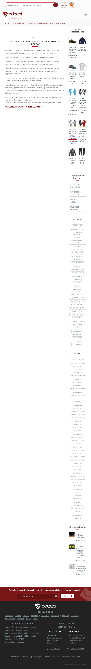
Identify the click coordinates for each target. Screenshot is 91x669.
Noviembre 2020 (77, 447)
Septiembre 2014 (77, 505)
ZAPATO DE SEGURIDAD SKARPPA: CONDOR (72, 75)
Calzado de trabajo (31, 633)
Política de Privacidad (71, 656)
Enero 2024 (82, 389)
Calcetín (74, 321)
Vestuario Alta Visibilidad (77, 233)
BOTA (80, 324)
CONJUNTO (75, 311)
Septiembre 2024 (77, 385)
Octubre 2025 (78, 369)
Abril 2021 (81, 440)
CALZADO (81, 314)
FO (77, 301)
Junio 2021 (82, 437)
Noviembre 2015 (77, 483)
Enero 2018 (82, 450)
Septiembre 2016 (77, 473)
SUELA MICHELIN (77, 246)
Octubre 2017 (74, 457)
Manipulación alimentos (77, 290)
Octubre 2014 (78, 502)
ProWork (77, 266)
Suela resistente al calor (77, 242)
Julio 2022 (82, 411)
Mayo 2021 (74, 440)
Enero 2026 (82, 363)
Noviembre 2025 (77, 366)
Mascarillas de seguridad (14, 642)
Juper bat (75, 615)
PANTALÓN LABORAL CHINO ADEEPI (82, 161)
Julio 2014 (74, 508)
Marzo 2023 (78, 398)
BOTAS (81, 321)
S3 (72, 256)
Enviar (68, 596)
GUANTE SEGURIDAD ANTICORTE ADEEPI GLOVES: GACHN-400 (82, 103)
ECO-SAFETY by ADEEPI (77, 304)
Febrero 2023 (78, 402)
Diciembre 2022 (78, 405)
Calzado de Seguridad (74, 208)
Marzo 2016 (81, 479)
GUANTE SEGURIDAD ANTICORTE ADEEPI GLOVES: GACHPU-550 (73, 134)
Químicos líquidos (77, 263)
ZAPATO (75, 226)
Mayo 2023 (82, 395)
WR (81, 226)
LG (78, 294)
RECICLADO (77, 259)
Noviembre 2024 (77, 382)
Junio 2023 (74, 395)
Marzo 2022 (81, 418)
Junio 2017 (83, 457)
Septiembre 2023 (77, 392)
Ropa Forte (9, 630)
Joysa (35, 618)
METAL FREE (77, 283)
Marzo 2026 (81, 360)
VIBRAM (82, 229)
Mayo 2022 (82, 415)
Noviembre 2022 (77, 408)
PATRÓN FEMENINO (77, 276)
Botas (74, 324)
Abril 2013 (78, 518)
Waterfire (34, 615)
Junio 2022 (74, 415)
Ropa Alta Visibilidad (26, 627)
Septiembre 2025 (77, 373)
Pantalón (77, 279)
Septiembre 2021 (77, 434)
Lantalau (83, 664)
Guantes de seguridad (13, 636)
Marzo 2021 (78, 444)
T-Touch (77, 237)
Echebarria (45, 615)
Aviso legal (37, 656)
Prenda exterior (77, 273)
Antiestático (77, 338)
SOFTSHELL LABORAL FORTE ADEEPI (72, 161)
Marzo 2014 (78, 512)
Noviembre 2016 (77, 466)
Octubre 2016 (78, 470)
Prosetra (20, 618)
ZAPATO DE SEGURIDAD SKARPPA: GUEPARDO (72, 50)
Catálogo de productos (24, 623)
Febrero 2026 (73, 363)
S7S (82, 253)
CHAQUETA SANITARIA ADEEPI (82, 74)
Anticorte (77, 341)
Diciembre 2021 (78, 424)
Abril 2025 (73, 376)
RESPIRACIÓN (79, 256)
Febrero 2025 (78, 379)
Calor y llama (77, 318)
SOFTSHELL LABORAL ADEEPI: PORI (82, 49)
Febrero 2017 (73, 460)
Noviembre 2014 (77, 499)
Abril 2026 (73, 360)
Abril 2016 (73, 479)
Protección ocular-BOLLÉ (14, 639)
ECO (83, 308)
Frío (83, 298)
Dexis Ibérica (10, 618)
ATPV (77, 328)
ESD (82, 301)
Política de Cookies (52, 656)
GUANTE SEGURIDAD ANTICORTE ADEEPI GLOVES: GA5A (72, 103)
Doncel (26, 615)
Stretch (75, 249)
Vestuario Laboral (74, 200)
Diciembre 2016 (78, 463)
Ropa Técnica (21, 630)
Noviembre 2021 (77, 427)
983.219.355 (53, 648)
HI (70, 298)
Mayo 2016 (81, 476)
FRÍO (72, 301)
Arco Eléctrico (77, 331)
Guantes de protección (74, 193)
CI (81, 311)
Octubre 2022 (74, 411)
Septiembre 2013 (77, 515)
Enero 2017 (82, 460)
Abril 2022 (73, 418)
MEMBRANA (77, 286)
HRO (83, 294)
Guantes (76, 298)
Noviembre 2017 (77, 453)
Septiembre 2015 (77, 489)
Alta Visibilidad (77, 344)
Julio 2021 (74, 437)
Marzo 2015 (78, 492)
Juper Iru (65, 615)
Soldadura (75, 253)
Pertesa (18, 615)
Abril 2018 (74, 450)
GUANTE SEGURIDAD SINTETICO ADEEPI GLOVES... (82, 133)
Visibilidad (74, 229)
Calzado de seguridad (13, 633)
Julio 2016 (74, 476)
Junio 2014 (82, 508)
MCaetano (55, 615)
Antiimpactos (77, 334)
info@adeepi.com (75, 648)
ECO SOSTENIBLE (74, 308)
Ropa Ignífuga (10, 627)
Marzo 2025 (81, 376)
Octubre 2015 (78, 486)
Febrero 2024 (73, 389)
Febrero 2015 (78, 496)
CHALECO (73, 314)
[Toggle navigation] (86, 15)
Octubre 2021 (78, 431)
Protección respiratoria (75, 186)
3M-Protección (30, 636)
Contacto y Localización (20, 656)
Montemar (9, 615)
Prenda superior (77, 269)
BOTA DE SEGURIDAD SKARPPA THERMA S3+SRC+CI (23, 107)
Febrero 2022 (78, 421)
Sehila (28, 618)
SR (81, 249)
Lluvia (72, 294)
